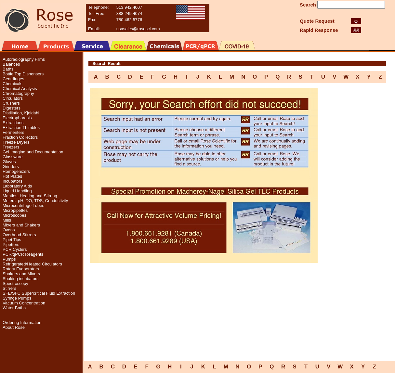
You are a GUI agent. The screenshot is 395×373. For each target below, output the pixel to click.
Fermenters (13, 132)
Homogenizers (16, 171)
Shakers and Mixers (21, 273)
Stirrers (9, 288)
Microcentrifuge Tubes (23, 205)
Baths (8, 69)
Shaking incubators (21, 278)
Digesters (11, 108)
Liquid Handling (17, 190)
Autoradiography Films (24, 59)
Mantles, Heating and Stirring (30, 195)
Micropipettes (15, 210)
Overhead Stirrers (19, 234)
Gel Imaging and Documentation (33, 151)
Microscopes (14, 215)
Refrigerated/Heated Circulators (32, 264)
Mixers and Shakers (21, 225)
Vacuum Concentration (24, 303)
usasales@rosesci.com (138, 28)
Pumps (9, 259)
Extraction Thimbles (21, 127)
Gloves (9, 161)
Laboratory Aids (17, 186)
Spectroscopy (15, 283)
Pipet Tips (12, 239)
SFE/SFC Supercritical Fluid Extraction (39, 293)
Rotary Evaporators (21, 268)
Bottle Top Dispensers (23, 73)
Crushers (11, 103)
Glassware (12, 156)
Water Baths (14, 307)
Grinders (11, 166)
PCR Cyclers (15, 249)
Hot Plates (12, 176)
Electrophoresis (17, 117)
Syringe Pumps (17, 298)
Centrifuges (13, 78)
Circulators (13, 98)
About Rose (14, 327)
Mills (7, 220)
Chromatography (18, 93)
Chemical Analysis (20, 88)
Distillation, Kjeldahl (21, 112)
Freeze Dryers (16, 142)
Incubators (12, 181)
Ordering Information (22, 322)
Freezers (11, 147)
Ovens (9, 229)
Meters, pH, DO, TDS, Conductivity (35, 200)
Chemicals (12, 83)
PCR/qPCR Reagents (23, 254)
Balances (11, 64)
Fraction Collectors (20, 137)
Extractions (13, 122)
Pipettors (11, 244)
